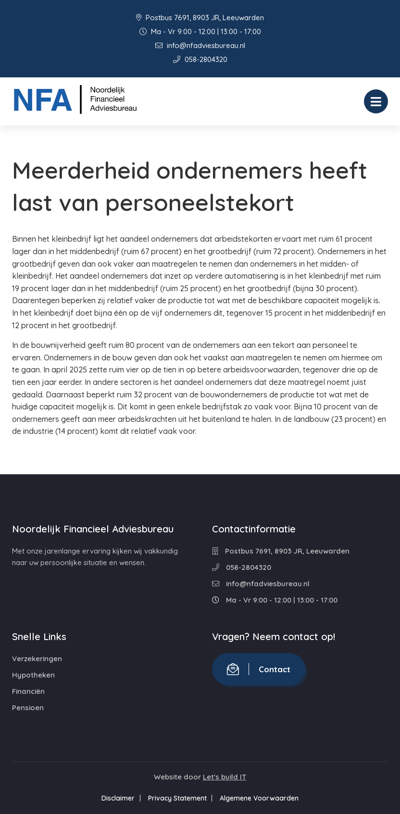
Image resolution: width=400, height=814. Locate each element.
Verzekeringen (37, 658)
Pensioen (28, 707)
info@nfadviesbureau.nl (200, 45)
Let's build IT (224, 776)
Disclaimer (115, 798)
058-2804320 (200, 59)
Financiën (28, 691)
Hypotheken (33, 674)
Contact (258, 669)
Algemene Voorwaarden (262, 798)
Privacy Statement (177, 798)
